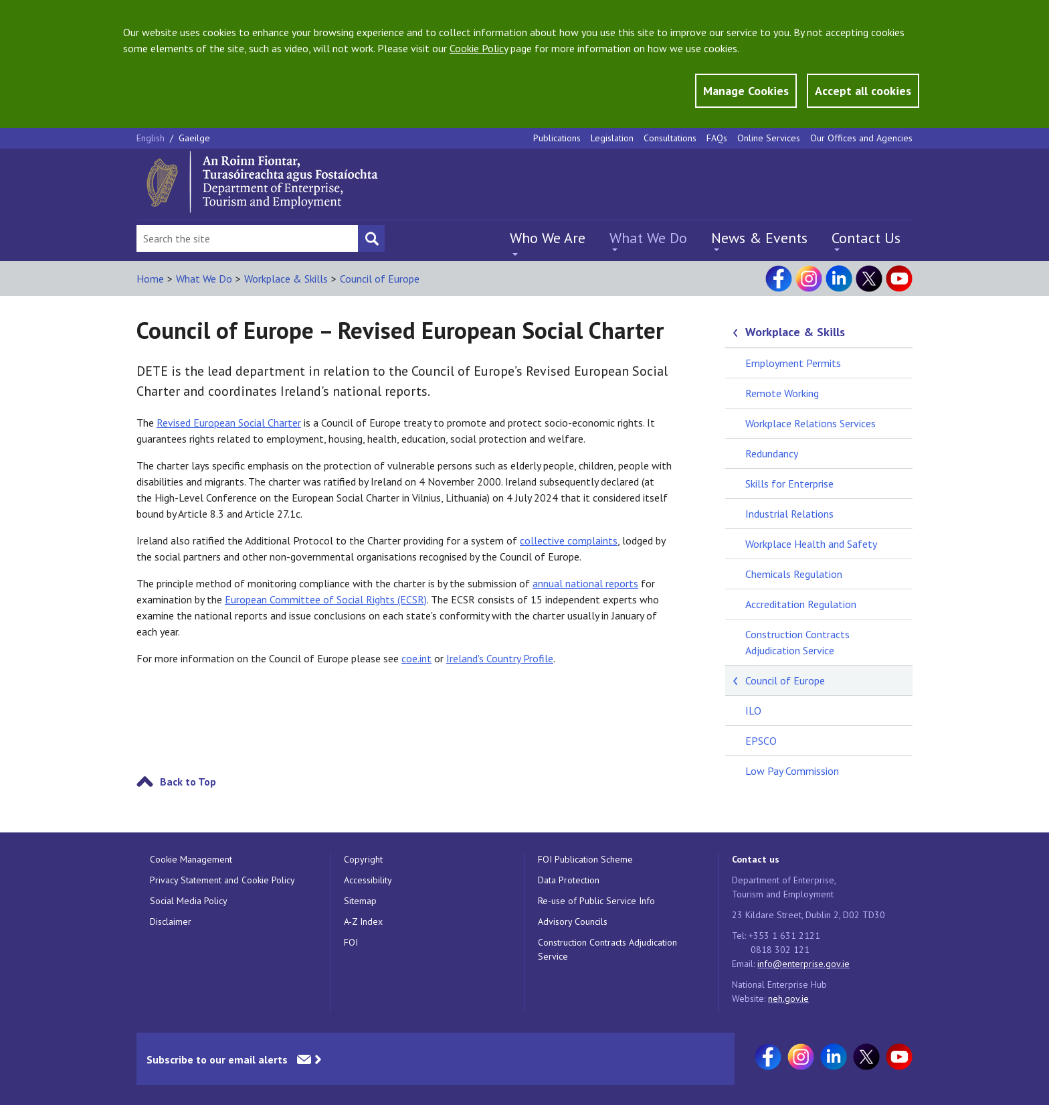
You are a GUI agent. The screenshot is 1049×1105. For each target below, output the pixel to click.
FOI (351, 942)
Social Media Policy (188, 901)
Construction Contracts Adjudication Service (797, 642)
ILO (753, 710)
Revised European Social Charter (229, 422)
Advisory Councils (572, 921)
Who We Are (547, 237)
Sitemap (360, 901)
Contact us (755, 859)
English (151, 138)
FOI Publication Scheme (585, 859)
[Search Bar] (247, 238)
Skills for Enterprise (789, 483)
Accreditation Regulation (800, 604)
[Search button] (371, 238)
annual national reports (585, 583)
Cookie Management (191, 859)
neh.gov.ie (788, 998)
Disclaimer (170, 921)
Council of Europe (379, 278)
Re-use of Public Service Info (596, 901)
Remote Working (782, 393)
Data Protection (568, 880)
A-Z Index (363, 921)
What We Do (648, 237)
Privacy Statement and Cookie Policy (222, 880)
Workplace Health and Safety (811, 543)
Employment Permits (793, 363)
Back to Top (188, 781)
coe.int (416, 658)
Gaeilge (194, 138)
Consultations (670, 138)
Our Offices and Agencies (861, 138)
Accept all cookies (863, 90)
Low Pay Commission (792, 771)
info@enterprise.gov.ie (803, 964)
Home (150, 278)
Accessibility (368, 880)
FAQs (716, 138)
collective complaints (568, 540)
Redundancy (771, 453)
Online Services (768, 138)
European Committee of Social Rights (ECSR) (326, 599)
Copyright (363, 859)
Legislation (612, 138)
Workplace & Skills (286, 278)
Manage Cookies (746, 90)
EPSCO (761, 740)
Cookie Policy (479, 48)
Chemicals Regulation (793, 574)
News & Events (759, 237)
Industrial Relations (789, 513)
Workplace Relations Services (810, 423)
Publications (557, 138)
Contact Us (866, 237)
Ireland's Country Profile (499, 658)
